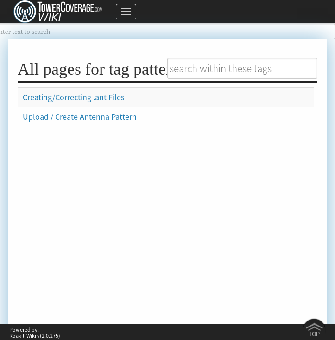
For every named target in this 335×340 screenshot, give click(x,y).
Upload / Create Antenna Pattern (80, 116)
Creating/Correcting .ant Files (74, 97)
